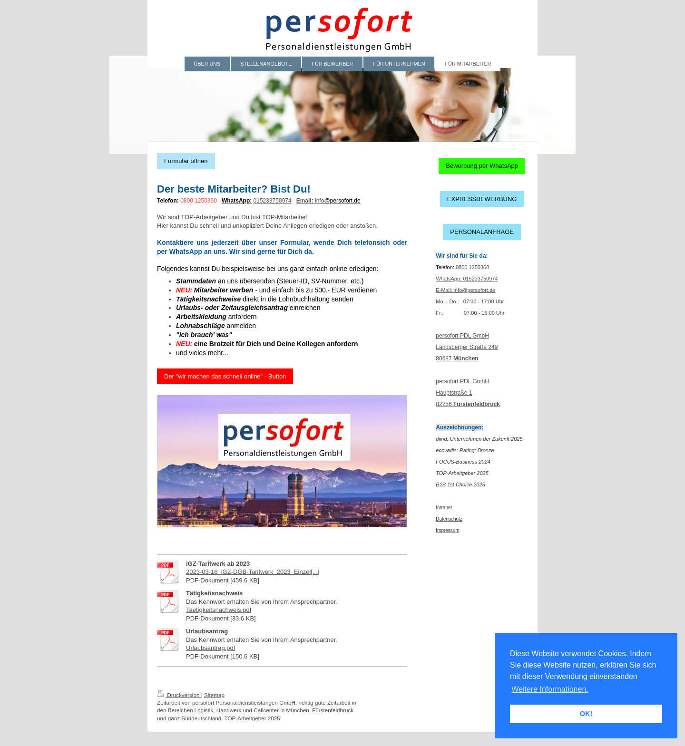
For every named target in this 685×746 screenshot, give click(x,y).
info (318, 200)
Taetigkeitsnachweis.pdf (218, 609)
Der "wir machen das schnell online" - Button (225, 376)
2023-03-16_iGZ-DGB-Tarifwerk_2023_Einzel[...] (252, 571)
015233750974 (273, 200)
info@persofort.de (475, 290)
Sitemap (214, 695)
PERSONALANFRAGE (482, 231)
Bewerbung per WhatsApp (482, 165)
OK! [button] (586, 713)
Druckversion (179, 695)
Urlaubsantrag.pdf (210, 647)
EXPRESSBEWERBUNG (482, 199)
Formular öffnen (186, 161)
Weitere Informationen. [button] (549, 689)
